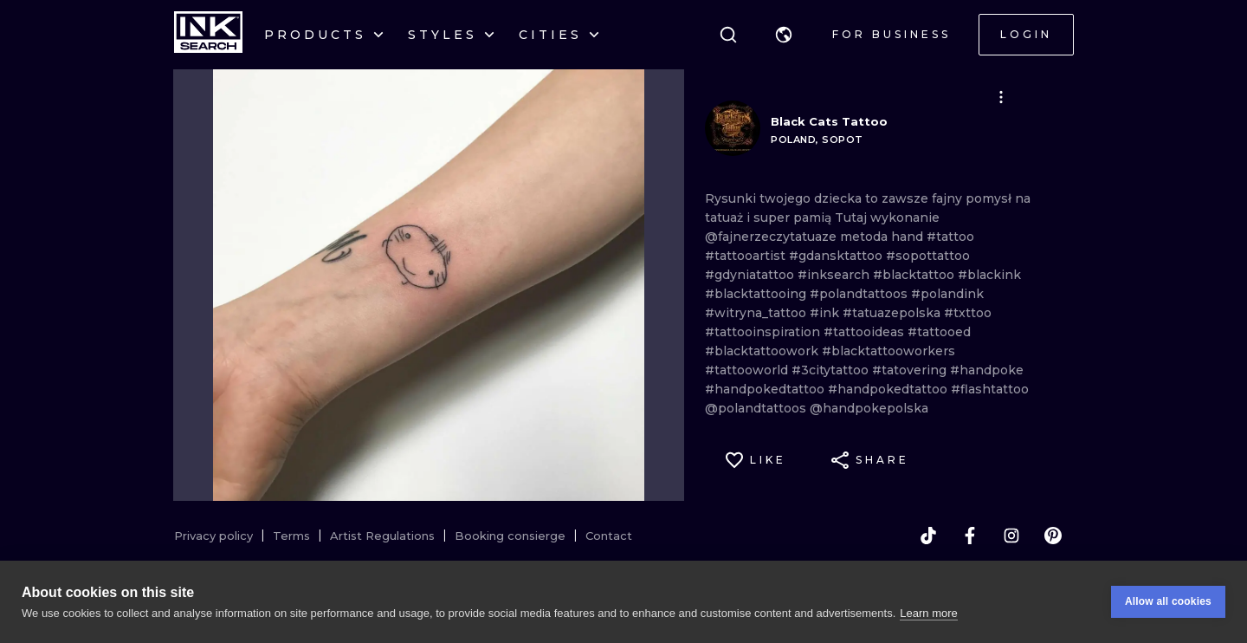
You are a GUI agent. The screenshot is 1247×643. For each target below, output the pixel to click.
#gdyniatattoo (751, 275)
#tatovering (911, 370)
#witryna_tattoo (757, 313)
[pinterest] (1053, 535)
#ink (826, 313)
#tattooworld (748, 370)
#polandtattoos (860, 294)
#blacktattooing (757, 294)
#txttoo (968, 313)
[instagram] (1011, 535)
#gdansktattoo (837, 255)
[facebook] (970, 535)
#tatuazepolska (893, 313)
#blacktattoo (915, 275)
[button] (783, 34)
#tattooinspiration (764, 332)
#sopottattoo (928, 255)
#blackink (989, 275)
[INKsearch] (208, 35)
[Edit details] (1001, 97)
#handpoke (987, 370)
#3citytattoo (831, 370)
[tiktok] (928, 535)
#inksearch (835, 275)
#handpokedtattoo (766, 389)
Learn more (928, 613)
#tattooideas (866, 332)
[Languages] (783, 34)
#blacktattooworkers (888, 351)
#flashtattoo (990, 389)
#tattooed (939, 332)
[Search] (728, 34)
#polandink (947, 294)
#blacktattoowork (763, 351)
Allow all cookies (1168, 601)
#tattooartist (747, 255)
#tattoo (950, 236)
